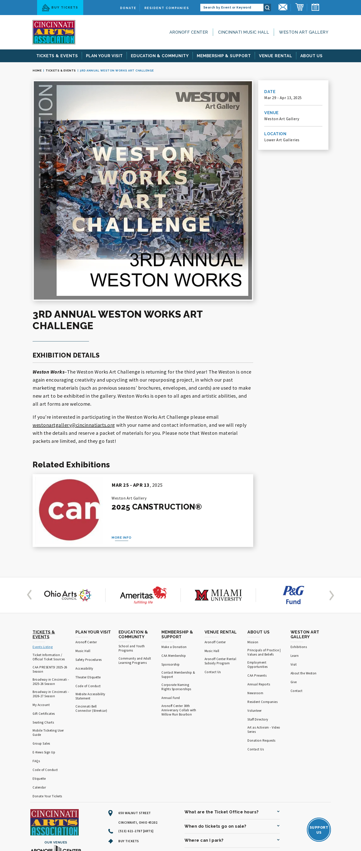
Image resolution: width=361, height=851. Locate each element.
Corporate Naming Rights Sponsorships (176, 610)
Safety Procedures (88, 583)
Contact (297, 614)
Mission (252, 566)
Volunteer (254, 634)
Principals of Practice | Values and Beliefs (264, 576)
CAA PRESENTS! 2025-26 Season (50, 593)
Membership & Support (177, 558)
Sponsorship (170, 588)
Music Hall (82, 575)
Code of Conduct (45, 693)
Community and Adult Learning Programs (135, 584)
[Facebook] (131, 779)
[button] (30, 519)
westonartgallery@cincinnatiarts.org (74, 348)
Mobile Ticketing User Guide (48, 656)
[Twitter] (121, 779)
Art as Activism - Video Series (263, 653)
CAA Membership (173, 579)
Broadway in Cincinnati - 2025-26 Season (51, 605)
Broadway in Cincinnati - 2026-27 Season (51, 617)
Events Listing (43, 571)
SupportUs (319, 753)
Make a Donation (174, 571)
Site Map (77, 832)
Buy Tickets (60, 7)
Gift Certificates (44, 637)
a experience (306, 833)
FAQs (36, 685)
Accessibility (84, 592)
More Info (122, 461)
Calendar (39, 711)
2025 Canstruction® (157, 430)
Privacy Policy (124, 832)
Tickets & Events (61, 70)
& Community (160, 55)
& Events (57, 55)
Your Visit (104, 55)
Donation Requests (261, 664)
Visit (294, 588)
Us (311, 55)
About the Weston (304, 597)
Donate (128, 8)
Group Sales (41, 667)
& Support (224, 55)
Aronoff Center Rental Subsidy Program (220, 585)
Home (37, 70)
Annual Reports (258, 608)
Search (267, 7)
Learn (295, 579)
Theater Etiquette (88, 601)
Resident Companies (166, 8)
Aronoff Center (188, 32)
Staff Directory (257, 643)
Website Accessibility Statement (90, 620)
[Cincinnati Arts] (54, 32)
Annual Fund (170, 621)
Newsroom (255, 617)
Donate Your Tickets (47, 720)
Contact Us (213, 596)
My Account (41, 628)
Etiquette (39, 702)
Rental (275, 55)
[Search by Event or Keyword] (231, 7)
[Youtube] (111, 779)
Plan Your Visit (93, 555)
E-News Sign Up (44, 676)
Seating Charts (43, 646)
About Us (258, 555)
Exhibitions (299, 571)
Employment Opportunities (257, 588)
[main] (180, 281)
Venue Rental (221, 555)
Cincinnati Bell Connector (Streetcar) (91, 632)
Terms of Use (98, 832)
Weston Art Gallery (303, 32)
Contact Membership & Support (178, 598)
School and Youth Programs (132, 572)
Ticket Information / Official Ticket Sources (49, 581)
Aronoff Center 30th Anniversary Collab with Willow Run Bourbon (178, 633)
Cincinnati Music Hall (243, 32)
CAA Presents (256, 599)
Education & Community (133, 558)
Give (294, 606)
